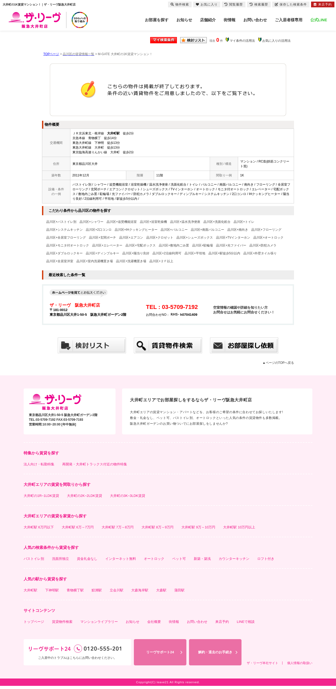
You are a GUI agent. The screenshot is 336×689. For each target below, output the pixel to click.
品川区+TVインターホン (233, 237)
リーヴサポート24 (160, 652)
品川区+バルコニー (174, 230)
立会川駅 (116, 590)
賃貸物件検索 (62, 622)
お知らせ (184, 20)
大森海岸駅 (139, 590)
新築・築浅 (202, 559)
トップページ (34, 622)
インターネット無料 (120, 559)
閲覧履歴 (233, 4)
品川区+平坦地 (195, 253)
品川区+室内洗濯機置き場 (94, 261)
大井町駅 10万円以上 (239, 527)
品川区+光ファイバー (231, 245)
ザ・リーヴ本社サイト (262, 663)
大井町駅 (30, 590)
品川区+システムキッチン (64, 230)
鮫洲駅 (97, 590)
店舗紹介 (208, 20)
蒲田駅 (179, 590)
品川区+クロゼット (159, 237)
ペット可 (179, 559)
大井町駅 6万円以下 (39, 527)
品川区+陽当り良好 (135, 253)
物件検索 (180, 4)
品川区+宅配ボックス (140, 245)
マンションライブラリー (99, 622)
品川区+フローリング (266, 230)
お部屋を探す (157, 20)
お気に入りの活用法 (276, 41)
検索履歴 (259, 4)
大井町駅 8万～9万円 (157, 527)
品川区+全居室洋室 (59, 261)
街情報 (229, 20)
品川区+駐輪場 (202, 245)
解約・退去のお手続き (215, 652)
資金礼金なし (87, 559)
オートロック (154, 559)
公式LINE (318, 20)
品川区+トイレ (244, 222)
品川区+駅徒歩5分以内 (224, 253)
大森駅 (161, 590)
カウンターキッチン (234, 559)
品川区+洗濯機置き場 (131, 261)
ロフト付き (265, 559)
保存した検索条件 (291, 4)
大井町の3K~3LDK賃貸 (127, 496)
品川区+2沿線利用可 (167, 253)
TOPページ (51, 54)
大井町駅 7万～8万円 (118, 527)
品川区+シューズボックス (194, 237)
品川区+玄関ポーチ (102, 237)
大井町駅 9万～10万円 (198, 527)
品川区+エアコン (131, 237)
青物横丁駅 (75, 590)
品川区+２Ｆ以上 (161, 261)
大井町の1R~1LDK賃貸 (41, 496)
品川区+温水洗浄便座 (185, 222)
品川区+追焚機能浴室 (122, 222)
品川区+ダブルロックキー (64, 253)
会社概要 (154, 622)
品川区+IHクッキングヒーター (136, 230)
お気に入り (207, 4)
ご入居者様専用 (288, 20)
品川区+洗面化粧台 (216, 222)
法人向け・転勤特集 (39, 464)
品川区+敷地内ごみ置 (174, 245)
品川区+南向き (237, 230)
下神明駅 (52, 590)
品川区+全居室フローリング (66, 237)
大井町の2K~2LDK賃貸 (84, 496)
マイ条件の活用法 (242, 41)
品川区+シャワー (91, 222)
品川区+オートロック (268, 237)
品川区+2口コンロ (99, 230)
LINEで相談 (246, 622)
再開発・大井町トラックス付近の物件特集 (94, 464)
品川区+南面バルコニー (207, 230)
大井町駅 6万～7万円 (78, 527)
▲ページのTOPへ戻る (278, 363)
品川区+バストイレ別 (61, 222)
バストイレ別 (34, 559)
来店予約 (222, 622)
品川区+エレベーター (107, 245)
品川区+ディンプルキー (102, 253)
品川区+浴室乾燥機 (153, 222)
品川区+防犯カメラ (262, 245)
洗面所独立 (60, 559)
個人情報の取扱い (299, 663)
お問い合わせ (255, 20)
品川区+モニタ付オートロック (67, 245)
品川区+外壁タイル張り (260, 253)
